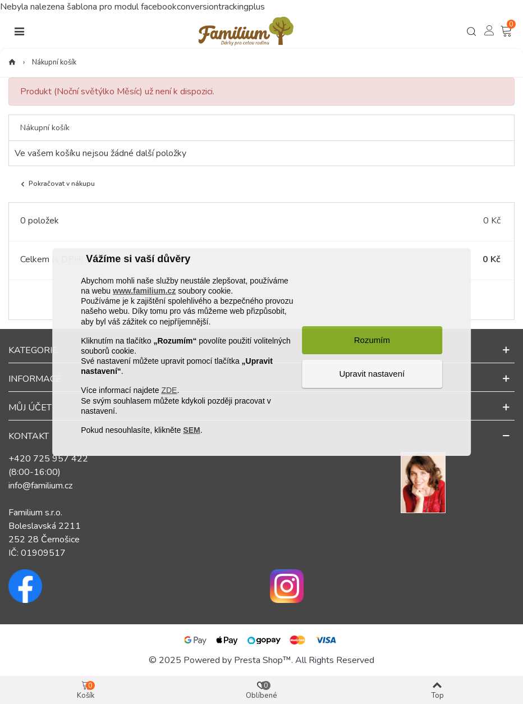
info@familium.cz (40, 485)
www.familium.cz (144, 290)
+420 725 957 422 (48, 458)
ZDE (169, 390)
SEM (191, 430)
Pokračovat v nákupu (57, 184)
